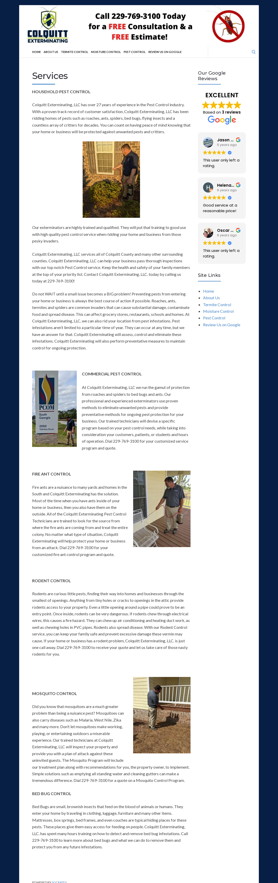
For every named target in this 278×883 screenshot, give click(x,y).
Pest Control (135, 51)
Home (36, 51)
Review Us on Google (165, 51)
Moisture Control (106, 51)
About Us (51, 51)
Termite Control (74, 51)
